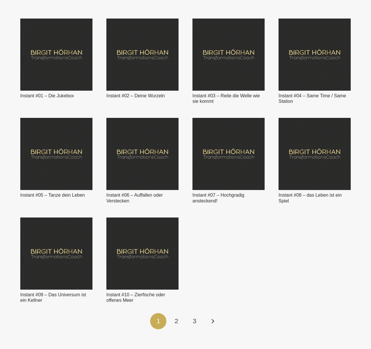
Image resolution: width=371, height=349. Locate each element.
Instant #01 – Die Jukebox (47, 95)
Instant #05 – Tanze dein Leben (52, 195)
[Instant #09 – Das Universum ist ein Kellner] (56, 254)
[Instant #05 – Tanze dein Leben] (56, 154)
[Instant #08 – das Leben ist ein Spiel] (315, 154)
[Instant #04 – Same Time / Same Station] (315, 55)
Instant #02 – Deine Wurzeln (135, 95)
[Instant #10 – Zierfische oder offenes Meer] (142, 254)
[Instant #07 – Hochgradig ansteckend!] (228, 154)
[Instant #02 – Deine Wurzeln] (142, 55)
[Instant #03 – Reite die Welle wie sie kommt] (228, 55)
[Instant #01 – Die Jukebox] (56, 55)
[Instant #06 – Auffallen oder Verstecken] (142, 154)
